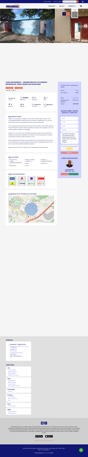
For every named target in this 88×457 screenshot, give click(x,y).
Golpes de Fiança (12, 382)
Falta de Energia (11, 373)
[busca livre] (77, 1)
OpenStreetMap (51, 222)
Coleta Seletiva (11, 396)
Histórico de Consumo (13, 375)
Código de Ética (11, 380)
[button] (83, 1)
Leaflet (44, 222)
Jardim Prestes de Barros (35, 82)
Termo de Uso (50, 440)
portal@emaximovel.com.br (16, 352)
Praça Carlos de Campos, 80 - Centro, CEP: (19, 347)
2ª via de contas (12, 369)
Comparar (19, 87)
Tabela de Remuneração (14, 385)
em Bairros (16, 82)
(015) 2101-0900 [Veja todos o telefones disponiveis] (57, 1)
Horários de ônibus (12, 411)
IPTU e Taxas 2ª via (12, 398)
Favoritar (9, 87)
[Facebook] (42, 423)
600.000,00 (76, 98)
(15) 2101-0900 (13, 351)
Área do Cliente (47, 1)
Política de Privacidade (40, 440)
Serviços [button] (61, 6)
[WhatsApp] (81, 450)
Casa (8, 82)
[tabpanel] (44, 26)
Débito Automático (12, 371)
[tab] (64, 14)
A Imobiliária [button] (51, 6)
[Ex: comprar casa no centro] (69, 1)
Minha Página (64, 174)
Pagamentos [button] (71, 6)
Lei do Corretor (11, 384)
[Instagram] (45, 423)
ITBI (9, 400)
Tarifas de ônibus (12, 413)
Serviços (10, 391)
